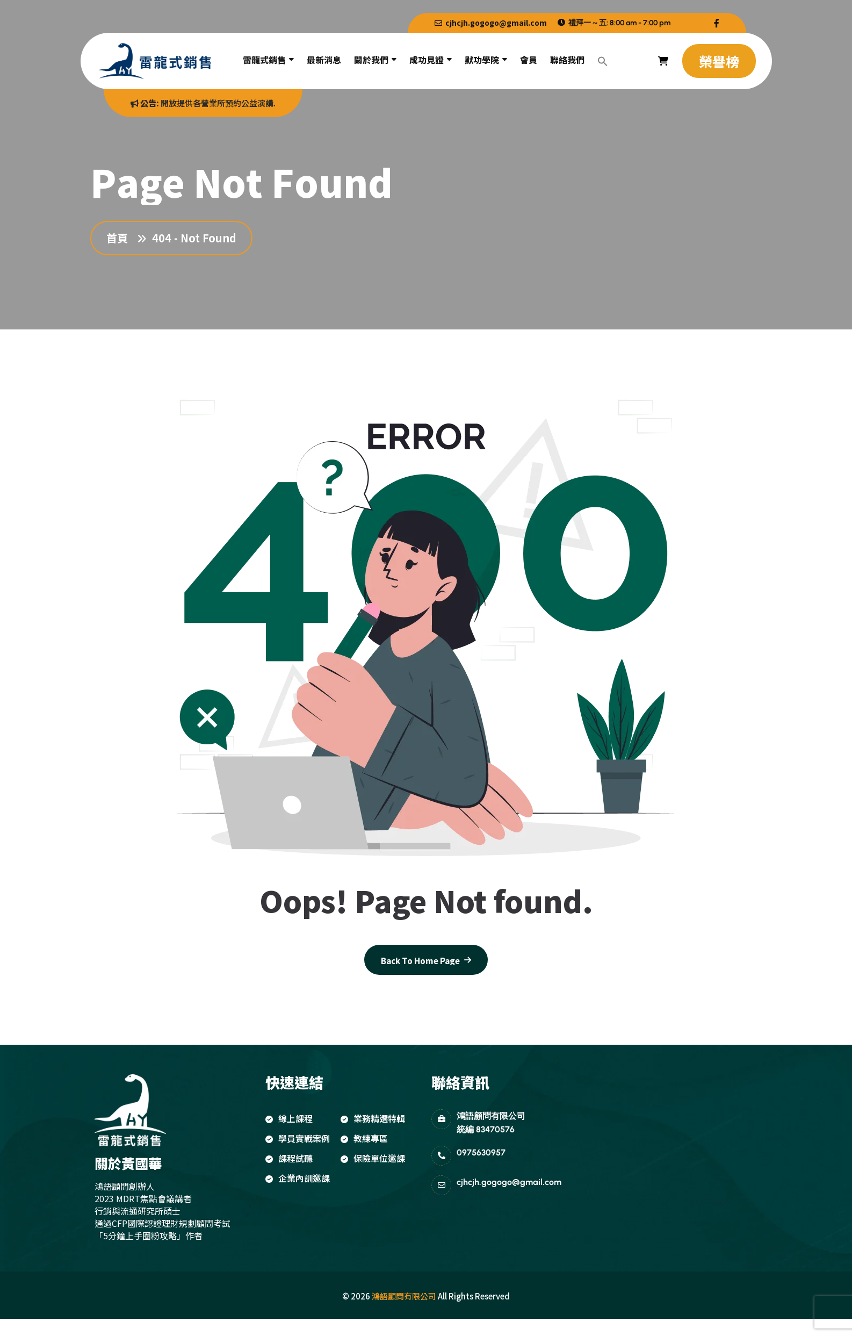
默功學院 (482, 59)
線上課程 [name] (289, 1118)
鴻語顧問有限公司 (404, 1296)
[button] (602, 61)
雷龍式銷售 (264, 59)
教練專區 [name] (364, 1138)
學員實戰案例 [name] (297, 1138)
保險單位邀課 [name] (373, 1158)
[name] (716, 22)
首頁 (119, 238)
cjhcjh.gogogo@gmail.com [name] (491, 23)
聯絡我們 (567, 59)
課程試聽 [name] (289, 1158)
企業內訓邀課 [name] (297, 1178)
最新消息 (324, 59)
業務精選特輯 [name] (373, 1118)
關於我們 (371, 59)
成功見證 (426, 59)
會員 (528, 59)
